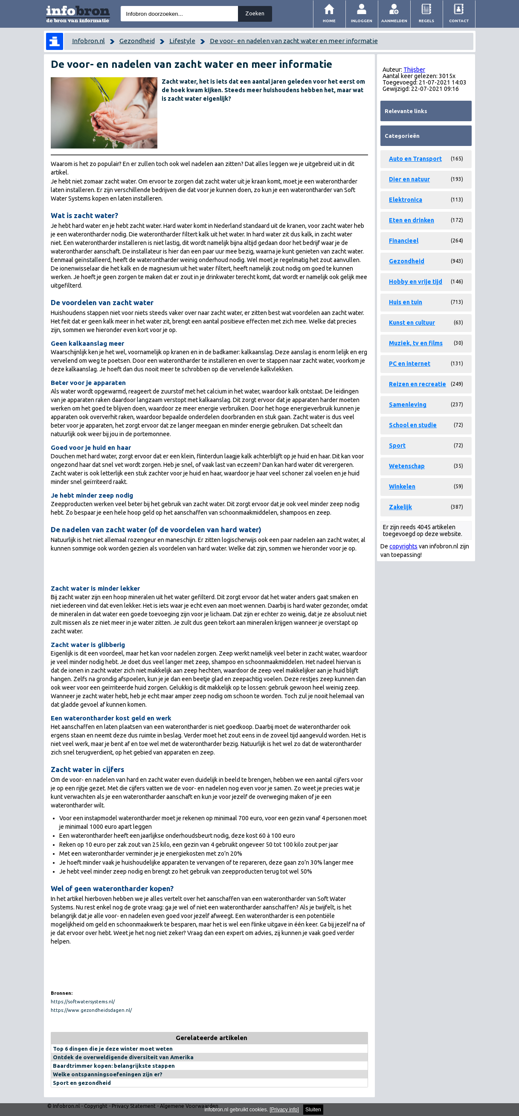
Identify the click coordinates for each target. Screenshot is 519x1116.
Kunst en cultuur (412, 322)
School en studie (413, 425)
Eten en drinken (411, 220)
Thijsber (414, 69)
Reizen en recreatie (417, 384)
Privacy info (284, 1110)
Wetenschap (407, 466)
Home (329, 20)
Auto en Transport (415, 158)
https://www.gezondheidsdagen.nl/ (91, 1010)
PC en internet (409, 363)
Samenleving (407, 404)
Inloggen (361, 20)
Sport (397, 445)
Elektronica (405, 199)
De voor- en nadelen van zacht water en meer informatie (294, 40)
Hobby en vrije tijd (415, 281)
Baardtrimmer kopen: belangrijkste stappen (114, 1066)
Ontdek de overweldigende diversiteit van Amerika (123, 1057)
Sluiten (313, 1110)
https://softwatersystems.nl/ (83, 1001)
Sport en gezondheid (82, 1083)
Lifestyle (182, 40)
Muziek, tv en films (416, 343)
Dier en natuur (409, 179)
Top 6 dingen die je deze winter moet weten (113, 1049)
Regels (426, 20)
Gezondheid (137, 40)
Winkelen (402, 486)
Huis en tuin (405, 302)
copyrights (403, 546)
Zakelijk (400, 507)
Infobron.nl (88, 40)
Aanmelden (394, 20)
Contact (459, 20)
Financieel (403, 240)
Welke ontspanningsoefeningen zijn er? (107, 1074)
